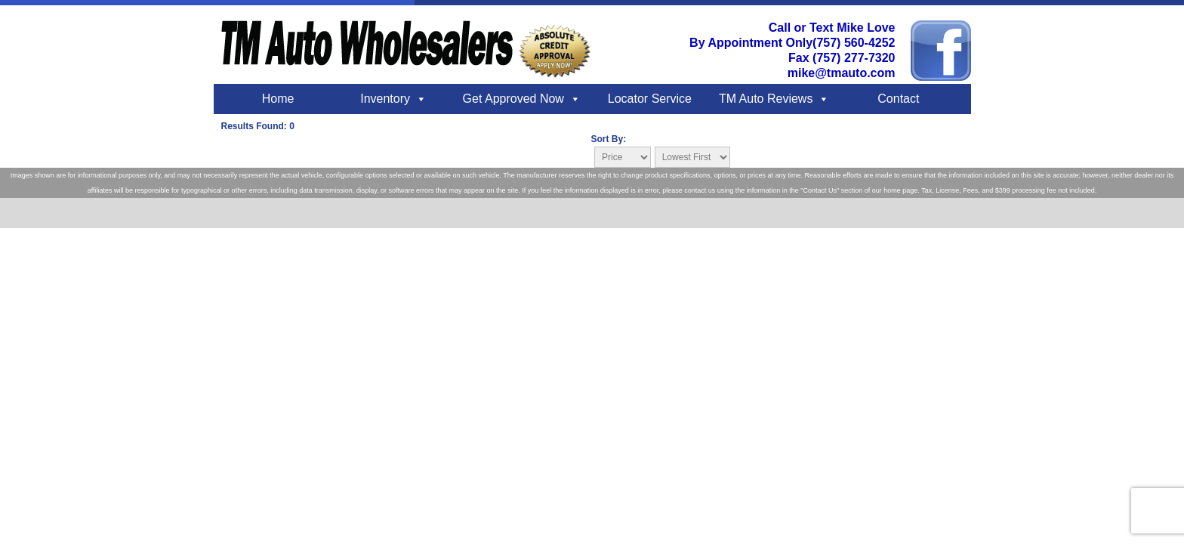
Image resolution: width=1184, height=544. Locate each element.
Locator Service (650, 98)
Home (278, 98)
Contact (898, 98)
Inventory (385, 98)
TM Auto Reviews (765, 98)
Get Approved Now (513, 98)
